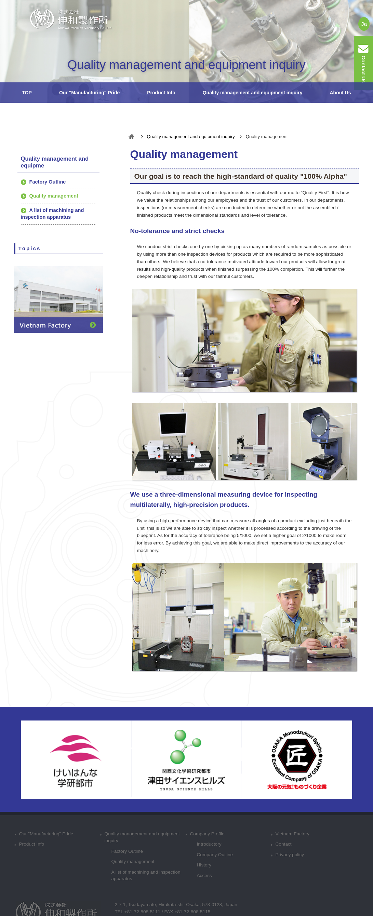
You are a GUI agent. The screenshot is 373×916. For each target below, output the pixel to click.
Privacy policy (290, 854)
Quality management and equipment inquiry (253, 92)
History (204, 864)
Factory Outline (47, 182)
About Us (340, 92)
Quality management (53, 196)
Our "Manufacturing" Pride (89, 92)
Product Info (161, 92)
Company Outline (215, 854)
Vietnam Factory (292, 833)
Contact (284, 844)
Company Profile (207, 833)
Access (204, 875)
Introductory (209, 844)
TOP (27, 92)
